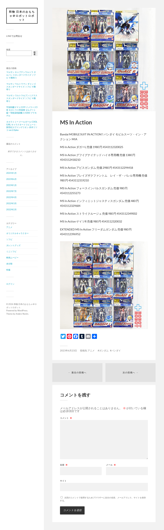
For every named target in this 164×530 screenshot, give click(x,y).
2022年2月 (11, 209)
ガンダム (104, 350)
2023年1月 (11, 185)
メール (111, 465)
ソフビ (9, 239)
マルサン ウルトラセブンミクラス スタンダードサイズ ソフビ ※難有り (21, 98)
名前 (64, 465)
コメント (66, 418)
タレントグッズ (13, 245)
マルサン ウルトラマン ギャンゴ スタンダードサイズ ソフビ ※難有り (21, 87)
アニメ (9, 227)
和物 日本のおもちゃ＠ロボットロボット (22, 15)
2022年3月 (11, 203)
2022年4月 (11, 197)
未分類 (9, 263)
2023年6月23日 (68, 350)
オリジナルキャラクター (17, 233)
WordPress (22, 310)
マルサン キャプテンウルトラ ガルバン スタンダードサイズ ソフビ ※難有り (21, 75)
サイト (63, 481)
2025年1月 (11, 173)
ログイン (10, 284)
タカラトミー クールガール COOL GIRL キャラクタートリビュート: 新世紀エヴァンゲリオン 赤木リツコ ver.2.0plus (21, 125)
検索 (8, 49)
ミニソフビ (11, 251)
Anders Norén (22, 314)
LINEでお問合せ (14, 36)
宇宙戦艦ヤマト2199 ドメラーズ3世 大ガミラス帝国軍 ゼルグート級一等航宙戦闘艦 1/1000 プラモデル (21, 111)
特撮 (8, 270)
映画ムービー (12, 257)
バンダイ (116, 350)
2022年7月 (11, 191)
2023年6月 (11, 179)
